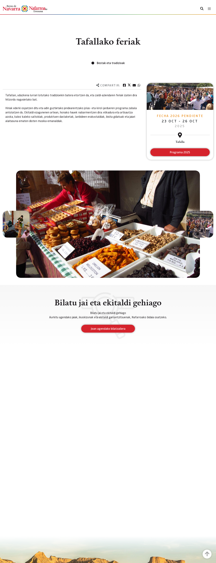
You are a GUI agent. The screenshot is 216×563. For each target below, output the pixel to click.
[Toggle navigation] (209, 8)
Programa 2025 (180, 152)
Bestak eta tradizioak (111, 63)
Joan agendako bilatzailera (108, 328)
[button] (16, 224)
